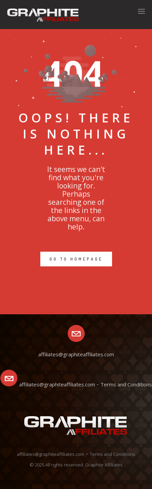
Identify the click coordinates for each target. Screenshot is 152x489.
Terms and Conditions (126, 384)
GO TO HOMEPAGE (76, 259)
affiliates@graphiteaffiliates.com (57, 384)
